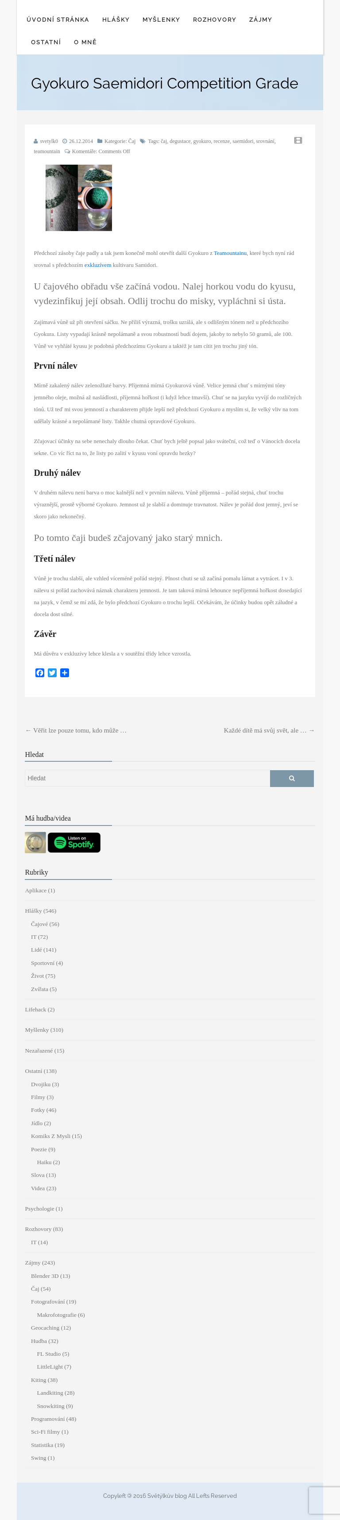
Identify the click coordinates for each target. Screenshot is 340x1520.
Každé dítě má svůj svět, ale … (269, 730)
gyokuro (202, 141)
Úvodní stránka (58, 19)
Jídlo (36, 1123)
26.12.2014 (81, 141)
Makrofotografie (56, 1315)
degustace (180, 141)
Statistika (42, 1445)
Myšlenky (161, 19)
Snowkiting (50, 1406)
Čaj (132, 141)
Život (37, 975)
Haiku (44, 1162)
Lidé (36, 949)
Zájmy (260, 19)
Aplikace (35, 890)
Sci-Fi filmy (45, 1431)
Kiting (38, 1380)
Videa (38, 1188)
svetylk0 (49, 141)
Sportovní (42, 963)
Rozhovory (214, 19)
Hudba (39, 1341)
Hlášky (116, 19)
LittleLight (50, 1366)
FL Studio (49, 1353)
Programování (48, 1419)
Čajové (39, 924)
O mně (85, 42)
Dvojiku (40, 1084)
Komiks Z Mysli (50, 1136)
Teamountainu (230, 253)
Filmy (38, 1097)
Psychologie (39, 1208)
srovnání (265, 141)
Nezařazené (39, 1050)
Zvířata (39, 989)
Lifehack (35, 1009)
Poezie (39, 1149)
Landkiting (50, 1392)
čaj (164, 141)
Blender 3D (45, 1276)
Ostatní (46, 42)
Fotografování (48, 1301)
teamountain (47, 151)
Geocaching (45, 1327)
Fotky (38, 1110)
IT (34, 937)
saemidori (242, 141)
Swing (38, 1457)
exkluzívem (98, 265)
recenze (222, 141)
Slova (38, 1175)
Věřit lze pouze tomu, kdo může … (76, 730)
